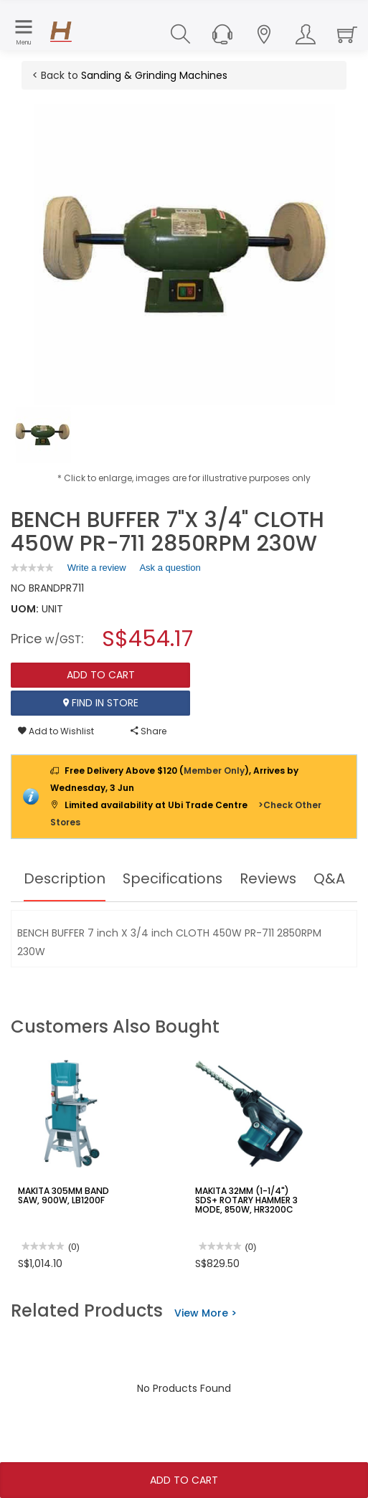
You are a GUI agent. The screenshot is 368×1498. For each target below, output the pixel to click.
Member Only (214, 770)
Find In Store (100, 703)
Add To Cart (184, 1480)
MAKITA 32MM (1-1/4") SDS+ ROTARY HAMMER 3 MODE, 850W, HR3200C (246, 1200)
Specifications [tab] (172, 878)
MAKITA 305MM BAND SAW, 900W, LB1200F (63, 1195)
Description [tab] (63, 878)
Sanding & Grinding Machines (154, 75)
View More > (205, 1313)
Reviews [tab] (269, 878)
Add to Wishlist (56, 731)
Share (148, 731)
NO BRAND (35, 588)
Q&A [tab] (330, 878)
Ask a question (169, 567)
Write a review (96, 570)
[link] (32, 567)
